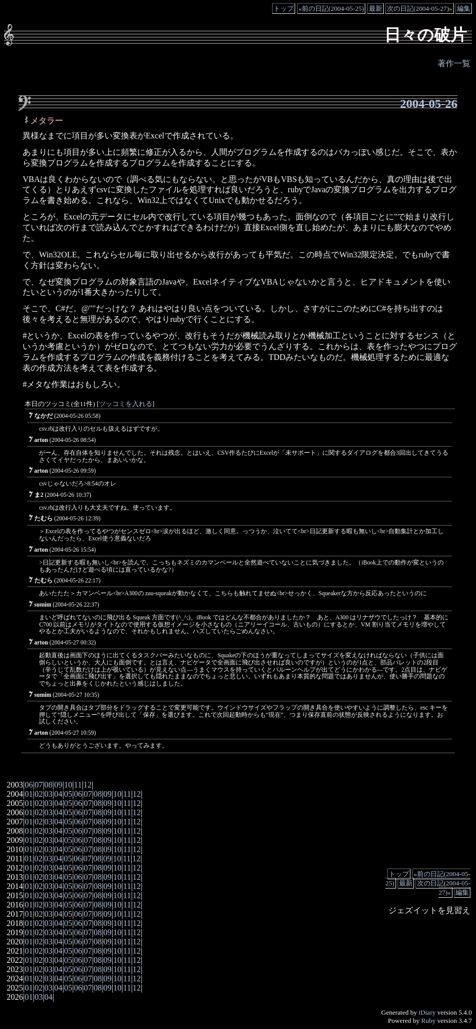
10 (68, 784)
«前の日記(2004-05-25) (331, 8)
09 (58, 784)
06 (29, 784)
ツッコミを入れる (125, 404)
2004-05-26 (429, 103)
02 (38, 794)
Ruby (428, 1020)
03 (49, 794)
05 (68, 794)
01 (29, 794)
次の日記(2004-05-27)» (419, 8)
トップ (284, 8)
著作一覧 (454, 63)
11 (77, 784)
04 (58, 794)
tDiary (427, 1012)
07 (38, 784)
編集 (463, 8)
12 (88, 784)
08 (49, 784)
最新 (375, 8)
